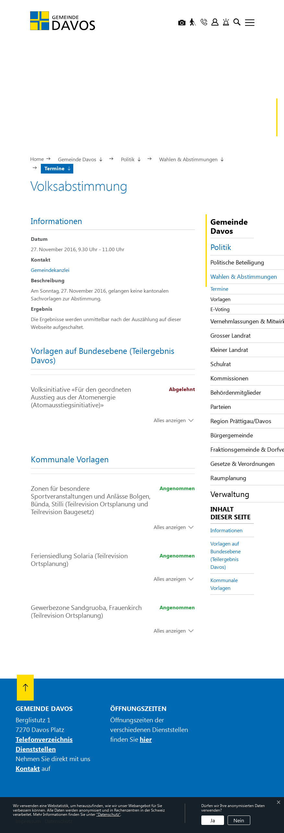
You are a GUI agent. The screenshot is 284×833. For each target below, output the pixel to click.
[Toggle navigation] (247, 23)
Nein (238, 820)
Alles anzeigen (170, 420)
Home (37, 158)
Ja (212, 820)
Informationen (226, 530)
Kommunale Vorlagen (224, 584)
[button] (80, 158)
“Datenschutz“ (108, 814)
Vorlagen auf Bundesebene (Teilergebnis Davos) (225, 555)
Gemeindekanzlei (50, 269)
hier (146, 739)
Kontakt (28, 768)
